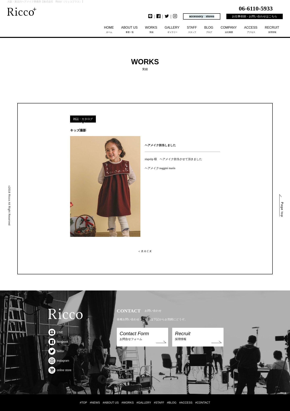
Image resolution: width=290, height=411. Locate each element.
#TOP (83, 402)
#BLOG (171, 402)
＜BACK (145, 251)
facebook (58, 341)
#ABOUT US (111, 402)
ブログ (209, 29)
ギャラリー (172, 29)
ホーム (109, 29)
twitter (56, 351)
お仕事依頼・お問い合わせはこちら (254, 16)
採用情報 (272, 29)
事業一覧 (129, 29)
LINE (55, 332)
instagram (58, 360)
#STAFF (159, 402)
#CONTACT (202, 402)
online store (59, 370)
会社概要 (229, 29)
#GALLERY (144, 402)
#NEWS (95, 402)
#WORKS (127, 402)
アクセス (251, 29)
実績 (151, 29)
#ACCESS (185, 402)
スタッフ (192, 29)
